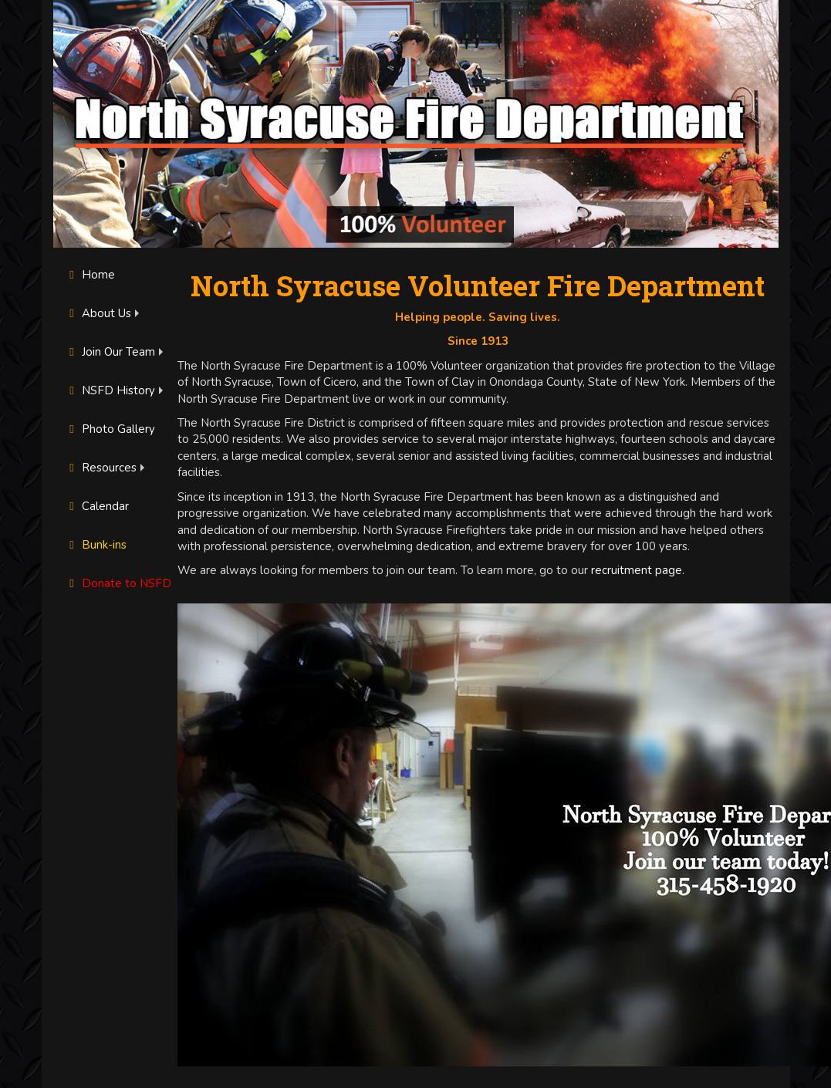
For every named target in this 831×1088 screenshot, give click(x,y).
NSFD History (110, 390)
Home (90, 274)
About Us (98, 313)
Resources (101, 467)
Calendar (97, 506)
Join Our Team (110, 352)
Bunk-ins (96, 544)
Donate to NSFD (118, 583)
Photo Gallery (110, 429)
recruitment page (636, 570)
